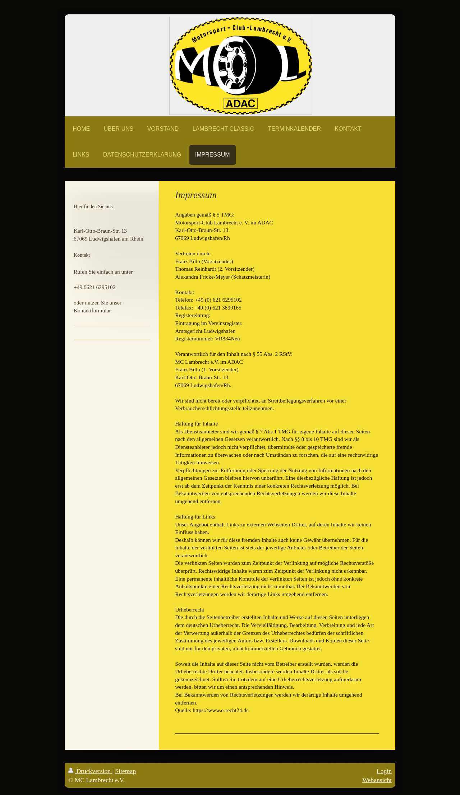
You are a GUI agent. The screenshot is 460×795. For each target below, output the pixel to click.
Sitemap (125, 771)
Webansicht (377, 780)
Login (384, 771)
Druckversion (90, 771)
